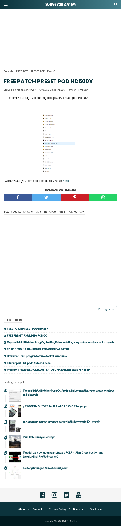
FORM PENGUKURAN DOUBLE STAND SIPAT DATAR (38, 349)
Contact (37, 509)
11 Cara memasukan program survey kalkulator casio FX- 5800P (61, 421)
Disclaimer (96, 509)
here (66, 181)
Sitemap (78, 509)
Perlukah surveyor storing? (39, 437)
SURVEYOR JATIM (60, 4)
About (22, 509)
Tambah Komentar (77, 89)
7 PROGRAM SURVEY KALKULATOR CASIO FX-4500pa (55, 406)
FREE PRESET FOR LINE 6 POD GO (27, 335)
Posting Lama (106, 309)
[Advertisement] (62, 38)
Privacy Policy (57, 509)
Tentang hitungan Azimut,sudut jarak (45, 468)
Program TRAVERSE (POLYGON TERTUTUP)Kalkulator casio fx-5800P (48, 369)
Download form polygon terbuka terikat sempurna (37, 356)
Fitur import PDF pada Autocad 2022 (29, 363)
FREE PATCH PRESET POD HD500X (27, 328)
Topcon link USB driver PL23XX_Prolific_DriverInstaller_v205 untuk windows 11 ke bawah (60, 342)
